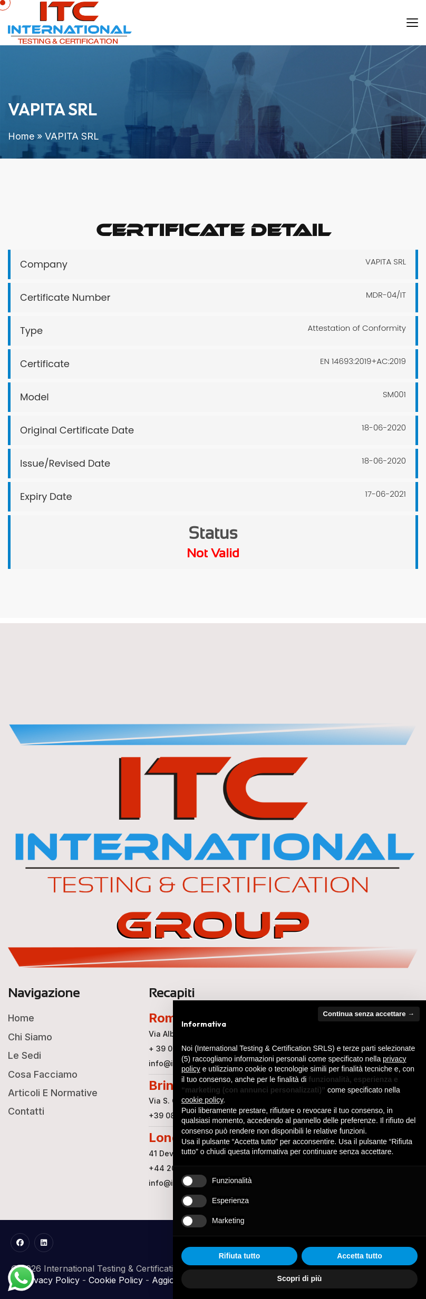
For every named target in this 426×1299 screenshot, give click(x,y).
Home (21, 136)
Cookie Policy (116, 1280)
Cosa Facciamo (43, 1074)
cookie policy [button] (202, 1100)
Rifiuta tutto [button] (239, 1256)
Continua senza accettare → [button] (368, 1014)
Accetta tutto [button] (359, 1256)
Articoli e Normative (53, 1092)
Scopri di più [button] (299, 1278)
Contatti (26, 1111)
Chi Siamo (30, 1036)
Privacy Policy (51, 1280)
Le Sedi (24, 1055)
